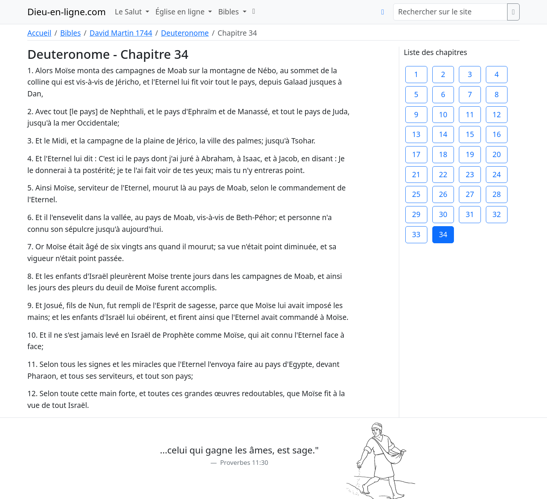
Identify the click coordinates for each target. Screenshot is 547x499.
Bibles (70, 33)
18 (443, 154)
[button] (254, 11)
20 (497, 154)
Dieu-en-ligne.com (66, 11)
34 (443, 234)
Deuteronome (185, 33)
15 (470, 134)
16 (497, 134)
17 (416, 154)
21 (416, 174)
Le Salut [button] (129, 11)
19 (470, 154)
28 (497, 194)
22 (443, 174)
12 (497, 114)
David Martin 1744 (121, 33)
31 (470, 214)
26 (443, 194)
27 (470, 194)
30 (443, 214)
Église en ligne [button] (180, 11)
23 (470, 174)
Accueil (39, 33)
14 (443, 134)
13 (416, 134)
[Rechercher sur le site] (450, 11)
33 (416, 234)
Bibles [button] (229, 11)
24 (497, 174)
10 (443, 114)
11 (470, 114)
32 (497, 214)
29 (416, 214)
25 (416, 194)
